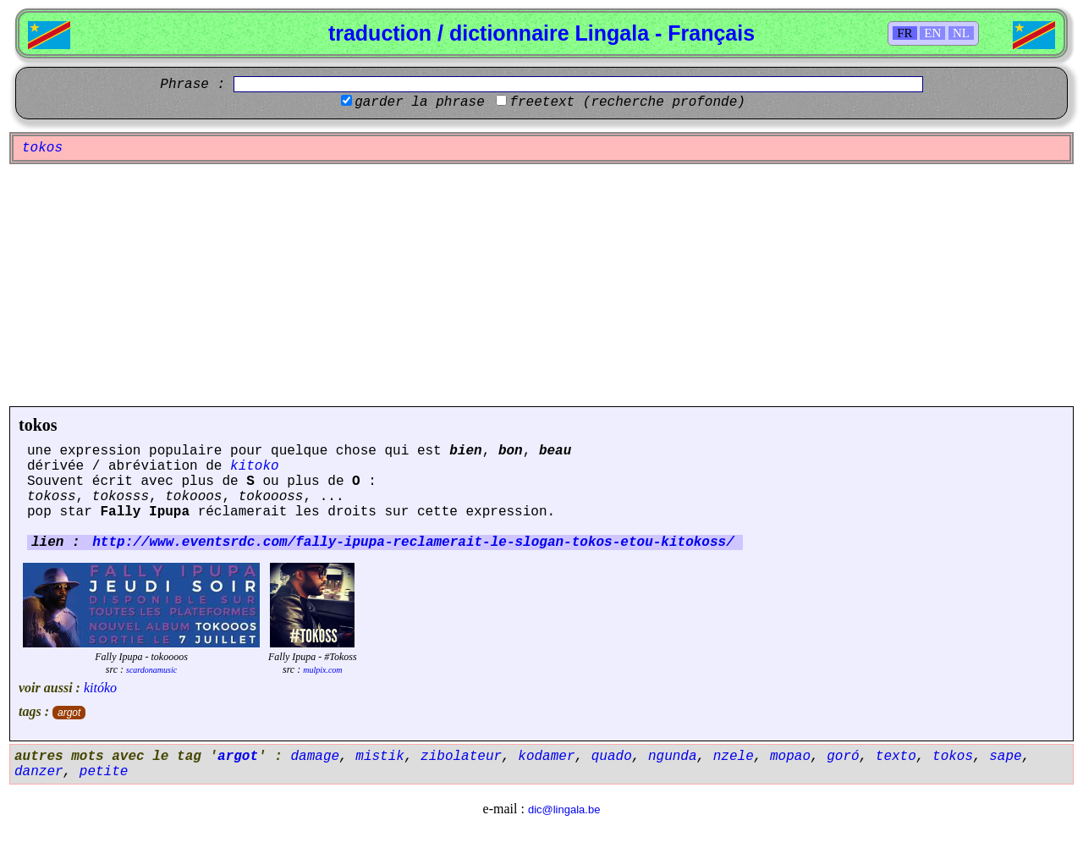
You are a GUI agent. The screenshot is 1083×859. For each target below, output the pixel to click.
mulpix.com (322, 670)
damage (314, 756)
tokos (38, 425)
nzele (733, 756)
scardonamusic (151, 670)
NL (961, 33)
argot (69, 713)
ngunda (672, 756)
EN (932, 33)
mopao (790, 756)
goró (843, 756)
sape (1005, 756)
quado (611, 756)
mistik (379, 756)
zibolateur (461, 756)
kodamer (546, 756)
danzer (38, 771)
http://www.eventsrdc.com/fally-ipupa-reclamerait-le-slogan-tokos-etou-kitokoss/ (413, 542)
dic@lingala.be (564, 809)
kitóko (100, 687)
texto (896, 756)
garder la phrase (420, 102)
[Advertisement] (541, 285)
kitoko (254, 466)
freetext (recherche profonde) (627, 102)
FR (904, 33)
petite (104, 771)
